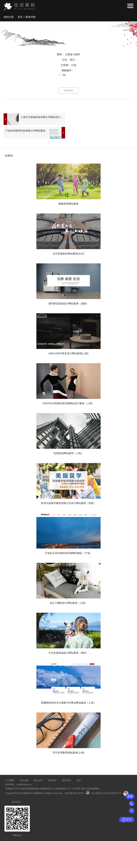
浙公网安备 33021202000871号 (106, 793)
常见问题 (24, 780)
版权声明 (66, 780)
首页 (20, 17)
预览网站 (68, 90)
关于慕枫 (9, 780)
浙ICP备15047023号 (74, 793)
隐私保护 (52, 780)
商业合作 (38, 780)
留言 (79, 780)
